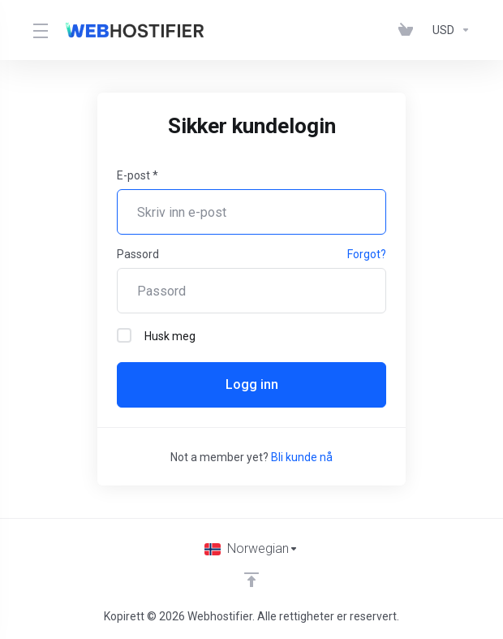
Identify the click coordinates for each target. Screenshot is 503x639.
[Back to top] (251, 580)
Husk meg (156, 335)
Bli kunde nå (302, 457)
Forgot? (366, 254)
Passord (138, 254)
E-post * (137, 175)
